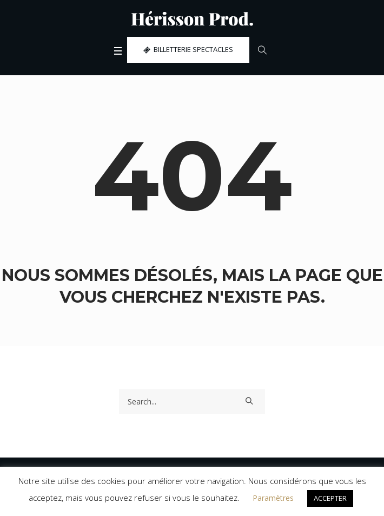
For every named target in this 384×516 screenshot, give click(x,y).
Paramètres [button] (273, 498)
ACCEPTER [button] (330, 498)
